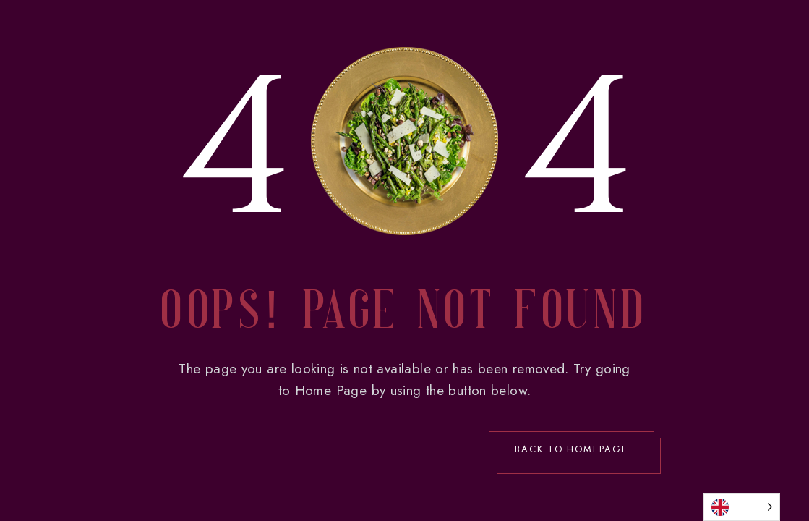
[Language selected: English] (741, 507)
